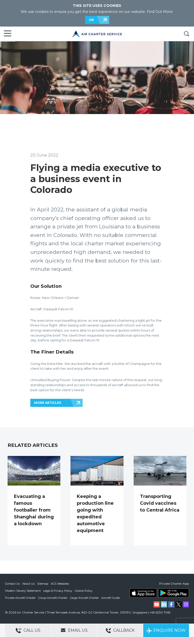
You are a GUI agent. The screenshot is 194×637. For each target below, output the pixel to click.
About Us (28, 583)
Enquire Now (166, 630)
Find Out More (160, 11)
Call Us (28, 630)
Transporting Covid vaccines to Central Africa (159, 503)
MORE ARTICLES (47, 403)
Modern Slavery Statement (23, 590)
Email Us (74, 630)
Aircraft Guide (110, 598)
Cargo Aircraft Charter (84, 598)
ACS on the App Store (143, 593)
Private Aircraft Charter (20, 598)
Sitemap (42, 583)
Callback (120, 630)
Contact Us (12, 583)
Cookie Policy (83, 590)
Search (186, 34)
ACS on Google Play (173, 593)
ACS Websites (60, 583)
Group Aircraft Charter (52, 598)
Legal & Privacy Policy (57, 590)
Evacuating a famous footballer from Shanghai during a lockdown (34, 510)
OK (91, 20)
